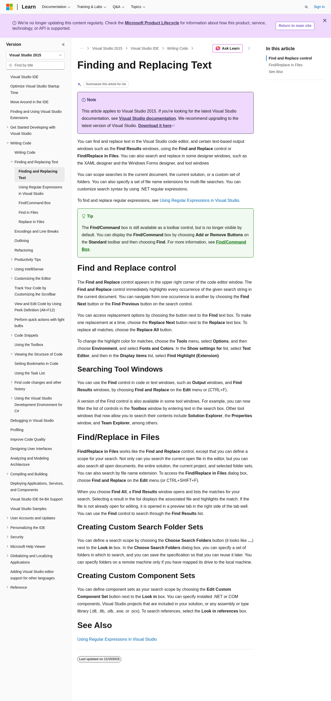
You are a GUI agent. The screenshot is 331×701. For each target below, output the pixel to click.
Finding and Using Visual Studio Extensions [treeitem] (36, 114)
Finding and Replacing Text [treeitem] (38, 174)
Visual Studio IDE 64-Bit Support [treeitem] (36, 499)
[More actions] (249, 48)
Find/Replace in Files (286, 65)
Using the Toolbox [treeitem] (28, 345)
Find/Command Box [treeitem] (35, 203)
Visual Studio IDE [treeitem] (24, 77)
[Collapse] (63, 44)
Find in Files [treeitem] (28, 212)
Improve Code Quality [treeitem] (27, 439)
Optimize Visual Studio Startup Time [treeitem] (34, 89)
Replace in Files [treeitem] (31, 222)
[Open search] (306, 7)
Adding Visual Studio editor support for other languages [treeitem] (32, 575)
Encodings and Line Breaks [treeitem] (36, 231)
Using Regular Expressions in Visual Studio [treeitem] (40, 190)
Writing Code (177, 48)
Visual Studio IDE (145, 48)
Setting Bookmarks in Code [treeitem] (36, 363)
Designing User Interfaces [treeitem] (31, 449)
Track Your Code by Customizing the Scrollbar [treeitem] (35, 291)
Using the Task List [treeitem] (29, 373)
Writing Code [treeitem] (24, 152)
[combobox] (35, 55)
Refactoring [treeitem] (23, 250)
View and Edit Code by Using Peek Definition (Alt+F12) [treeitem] (37, 307)
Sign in (319, 7)
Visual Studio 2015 (107, 48)
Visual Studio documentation (147, 118)
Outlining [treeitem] (21, 241)
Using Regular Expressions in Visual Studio (199, 200)
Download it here (155, 125)
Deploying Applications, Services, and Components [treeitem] (37, 486)
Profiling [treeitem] (17, 430)
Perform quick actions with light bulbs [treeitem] (39, 323)
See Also (276, 72)
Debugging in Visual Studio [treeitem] (32, 420)
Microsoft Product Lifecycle (152, 23)
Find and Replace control (290, 58)
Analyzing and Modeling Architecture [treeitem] (29, 461)
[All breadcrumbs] (81, 48)
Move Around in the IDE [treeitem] (29, 102)
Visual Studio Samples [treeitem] (28, 509)
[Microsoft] (9, 7)
